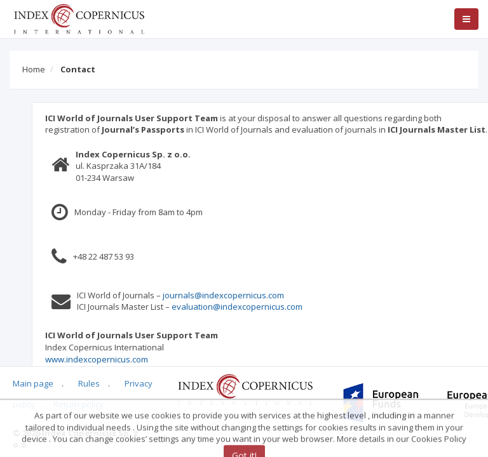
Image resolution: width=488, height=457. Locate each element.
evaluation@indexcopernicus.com (260, 306)
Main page (33, 383)
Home (33, 69)
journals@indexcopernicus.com (247, 295)
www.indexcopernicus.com (120, 359)
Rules (89, 383)
